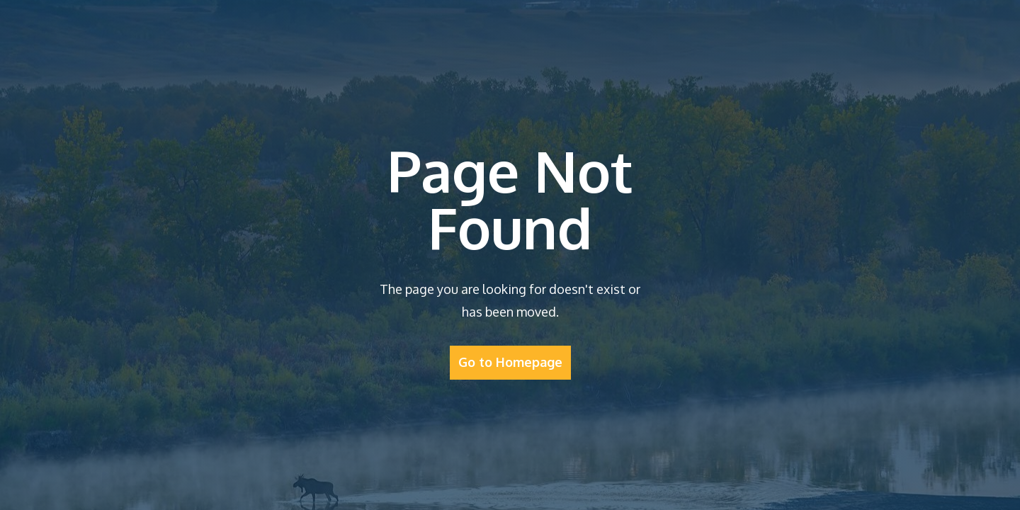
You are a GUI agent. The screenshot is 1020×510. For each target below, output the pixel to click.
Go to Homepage (510, 362)
